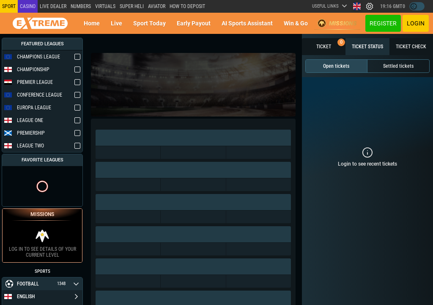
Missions (337, 23)
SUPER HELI (132, 6)
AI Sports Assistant (247, 23)
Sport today (149, 23)
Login (416, 23)
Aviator (156, 6)
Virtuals (105, 6)
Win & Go (296, 23)
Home (92, 23)
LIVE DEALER (53, 6)
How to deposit (187, 6)
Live (116, 23)
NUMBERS (81, 6)
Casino (28, 6)
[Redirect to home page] (40, 23)
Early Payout (194, 23)
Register (383, 23)
